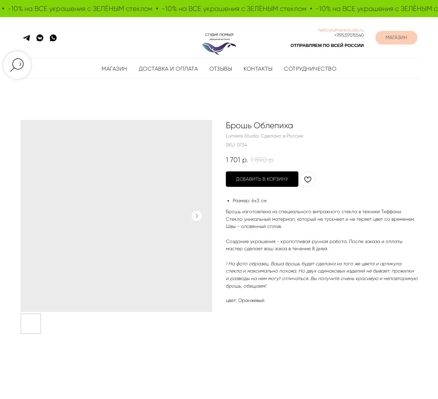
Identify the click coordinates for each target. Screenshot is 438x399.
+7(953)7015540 (349, 35)
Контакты (258, 68)
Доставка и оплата (168, 68)
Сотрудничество (310, 68)
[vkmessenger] (40, 38)
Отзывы (220, 68)
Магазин (114, 68)
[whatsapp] (53, 38)
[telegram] (26, 38)
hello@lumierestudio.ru (341, 30)
